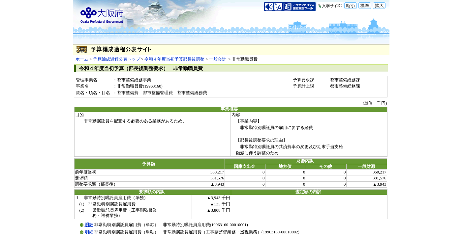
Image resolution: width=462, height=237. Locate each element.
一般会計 (218, 59)
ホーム (82, 59)
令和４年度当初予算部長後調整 (174, 59)
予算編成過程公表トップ (116, 59)
